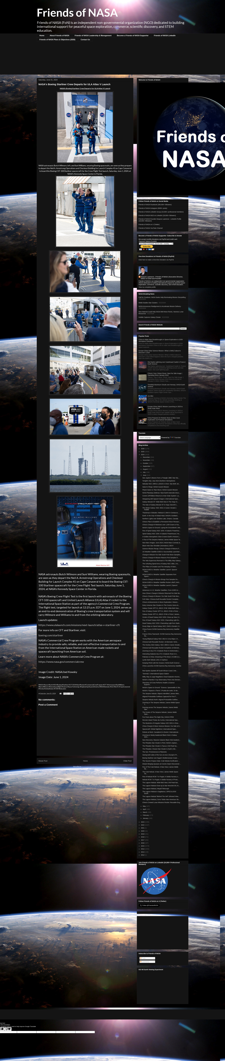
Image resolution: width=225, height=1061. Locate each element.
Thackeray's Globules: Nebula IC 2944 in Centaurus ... (161, 513)
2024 (143, 454)
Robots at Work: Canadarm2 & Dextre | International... (160, 732)
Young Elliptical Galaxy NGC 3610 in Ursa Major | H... (160, 639)
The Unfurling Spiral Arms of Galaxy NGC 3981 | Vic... (160, 564)
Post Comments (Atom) (89, 766)
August (145, 469)
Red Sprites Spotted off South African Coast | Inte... (159, 671)
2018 (143, 837)
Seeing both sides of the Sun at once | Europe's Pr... (160, 755)
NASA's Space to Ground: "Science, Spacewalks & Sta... (161, 687)
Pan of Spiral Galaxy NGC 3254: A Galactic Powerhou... (161, 531)
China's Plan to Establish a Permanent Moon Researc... (161, 522)
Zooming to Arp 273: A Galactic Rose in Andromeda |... (161, 651)
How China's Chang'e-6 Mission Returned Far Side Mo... (161, 593)
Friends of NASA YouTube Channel (151, 228)
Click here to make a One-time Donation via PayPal (156, 260)
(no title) (150, 396)
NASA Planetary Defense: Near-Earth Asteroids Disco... (161, 493)
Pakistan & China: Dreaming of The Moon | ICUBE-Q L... (161, 657)
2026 (143, 449)
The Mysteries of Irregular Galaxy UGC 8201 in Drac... (160, 723)
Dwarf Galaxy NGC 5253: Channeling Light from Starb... (161, 623)
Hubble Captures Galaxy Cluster (150, 317)
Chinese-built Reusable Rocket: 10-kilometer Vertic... (160, 642)
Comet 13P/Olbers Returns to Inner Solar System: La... (161, 496)
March (145, 812)
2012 (143, 855)
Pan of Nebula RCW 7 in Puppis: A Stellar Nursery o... (160, 777)
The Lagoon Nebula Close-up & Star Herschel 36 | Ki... (161, 786)
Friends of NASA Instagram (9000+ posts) (153, 208)
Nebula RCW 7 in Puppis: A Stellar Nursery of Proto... (160, 779)
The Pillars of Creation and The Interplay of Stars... (159, 567)
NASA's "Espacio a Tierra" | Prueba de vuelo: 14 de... (160, 690)
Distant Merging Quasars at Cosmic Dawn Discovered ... (161, 764)
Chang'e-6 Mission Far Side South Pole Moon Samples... (161, 555)
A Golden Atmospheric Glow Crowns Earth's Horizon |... (161, 537)
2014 (143, 849)
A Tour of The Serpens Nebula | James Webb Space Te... (161, 539)
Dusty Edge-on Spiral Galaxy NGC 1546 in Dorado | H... (161, 626)
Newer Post (43, 761)
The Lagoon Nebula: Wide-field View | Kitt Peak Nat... (160, 782)
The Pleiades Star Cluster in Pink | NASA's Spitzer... (160, 743)
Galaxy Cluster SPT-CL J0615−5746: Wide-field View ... (161, 608)
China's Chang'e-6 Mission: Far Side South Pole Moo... (161, 596)
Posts (143, 958)
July (144, 472)
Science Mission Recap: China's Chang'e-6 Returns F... (161, 549)
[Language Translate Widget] (150, 437)
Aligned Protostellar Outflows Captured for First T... (159, 696)
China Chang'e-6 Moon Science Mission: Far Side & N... (161, 726)
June (145, 475)
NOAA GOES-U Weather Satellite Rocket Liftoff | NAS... (161, 582)
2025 (143, 451)
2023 (143, 822)
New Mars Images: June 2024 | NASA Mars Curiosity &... (161, 543)
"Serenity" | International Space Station (155, 674)
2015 (143, 846)
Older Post (127, 761)
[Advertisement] (113, 58)
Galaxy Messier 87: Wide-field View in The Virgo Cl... (160, 502)
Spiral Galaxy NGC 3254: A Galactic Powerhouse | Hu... (161, 534)
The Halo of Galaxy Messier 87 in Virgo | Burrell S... (160, 505)
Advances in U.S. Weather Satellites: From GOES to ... (161, 590)
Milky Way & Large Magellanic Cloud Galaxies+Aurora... (161, 677)
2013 (143, 852)
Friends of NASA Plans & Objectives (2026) (57, 40)
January (146, 818)
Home (41, 35)
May (144, 806)
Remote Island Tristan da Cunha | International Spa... (160, 720)
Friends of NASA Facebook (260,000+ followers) (155, 204)
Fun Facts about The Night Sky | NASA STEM (158, 717)
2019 (143, 834)
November (146, 460)
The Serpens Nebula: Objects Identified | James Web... (161, 693)
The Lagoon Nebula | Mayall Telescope (155, 788)
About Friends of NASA (59, 35)
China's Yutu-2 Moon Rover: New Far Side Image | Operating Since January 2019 (165, 374)
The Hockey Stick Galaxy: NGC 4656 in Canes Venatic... (161, 645)
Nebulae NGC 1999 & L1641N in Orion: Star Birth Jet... (161, 484)
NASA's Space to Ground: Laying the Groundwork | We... (161, 528)
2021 (143, 828)
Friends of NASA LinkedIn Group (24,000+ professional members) (161, 212)
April (144, 809)
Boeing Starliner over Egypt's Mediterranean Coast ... (160, 758)
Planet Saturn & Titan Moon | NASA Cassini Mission (160, 490)
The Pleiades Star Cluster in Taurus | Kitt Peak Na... (160, 746)
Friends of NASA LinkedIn (165, 35)
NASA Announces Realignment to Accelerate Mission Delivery (160, 306)
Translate (175, 437)
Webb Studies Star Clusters (148, 303)
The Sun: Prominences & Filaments (154, 752)
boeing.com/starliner (51, 635)
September (147, 466)
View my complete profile (147, 287)
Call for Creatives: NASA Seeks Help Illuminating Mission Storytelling (162, 297)
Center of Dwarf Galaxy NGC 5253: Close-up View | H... (161, 617)
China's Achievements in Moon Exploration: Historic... (160, 602)
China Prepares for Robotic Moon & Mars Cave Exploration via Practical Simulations (164, 419)
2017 (143, 840)
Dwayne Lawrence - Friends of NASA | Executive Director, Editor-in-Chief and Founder (162, 277)
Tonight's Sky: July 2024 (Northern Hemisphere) (158, 481)
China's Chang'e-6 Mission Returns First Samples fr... (160, 558)
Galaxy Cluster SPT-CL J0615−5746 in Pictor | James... (161, 614)
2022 (143, 825)
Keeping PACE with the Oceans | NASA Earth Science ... (161, 663)
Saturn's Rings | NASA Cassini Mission (155, 487)
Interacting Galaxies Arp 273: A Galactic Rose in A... (160, 654)
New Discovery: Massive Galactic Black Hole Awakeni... (161, 740)
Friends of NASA (77, 12)
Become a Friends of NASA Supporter (132, 35)
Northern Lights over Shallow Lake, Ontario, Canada (160, 519)
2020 (143, 831)
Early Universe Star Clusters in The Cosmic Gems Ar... (161, 605)
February (146, 815)
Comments (144, 962)
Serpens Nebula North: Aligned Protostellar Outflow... (160, 699)
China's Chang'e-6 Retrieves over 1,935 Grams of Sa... (161, 525)
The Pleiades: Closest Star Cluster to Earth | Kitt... (159, 749)
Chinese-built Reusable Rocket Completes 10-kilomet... (161, 648)
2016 (143, 843)
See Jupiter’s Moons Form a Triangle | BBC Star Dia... (160, 478)
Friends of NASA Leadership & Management (93, 35)
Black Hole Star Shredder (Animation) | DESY (158, 546)
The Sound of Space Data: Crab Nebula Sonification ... (161, 761)
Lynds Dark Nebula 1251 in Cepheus (154, 660)
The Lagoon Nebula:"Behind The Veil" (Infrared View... (160, 796)
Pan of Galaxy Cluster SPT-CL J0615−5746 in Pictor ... (161, 611)
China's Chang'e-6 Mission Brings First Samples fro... (160, 579)
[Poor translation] (8, 1029)
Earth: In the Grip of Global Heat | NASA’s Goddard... (160, 516)
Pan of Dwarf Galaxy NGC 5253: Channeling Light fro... (161, 620)
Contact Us (85, 40)
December (146, 457)
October (146, 463)
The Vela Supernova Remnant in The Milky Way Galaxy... (161, 560)
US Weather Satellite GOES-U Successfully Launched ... (161, 552)
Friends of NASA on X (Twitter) (149, 224)
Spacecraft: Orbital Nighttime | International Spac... (159, 729)
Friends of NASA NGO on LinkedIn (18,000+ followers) (157, 215)
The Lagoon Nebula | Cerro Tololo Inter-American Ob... (161, 799)
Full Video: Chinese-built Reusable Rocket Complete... (160, 599)
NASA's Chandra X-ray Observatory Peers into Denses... (161, 680)
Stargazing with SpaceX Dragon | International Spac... (160, 499)
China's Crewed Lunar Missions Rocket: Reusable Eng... (161, 802)
